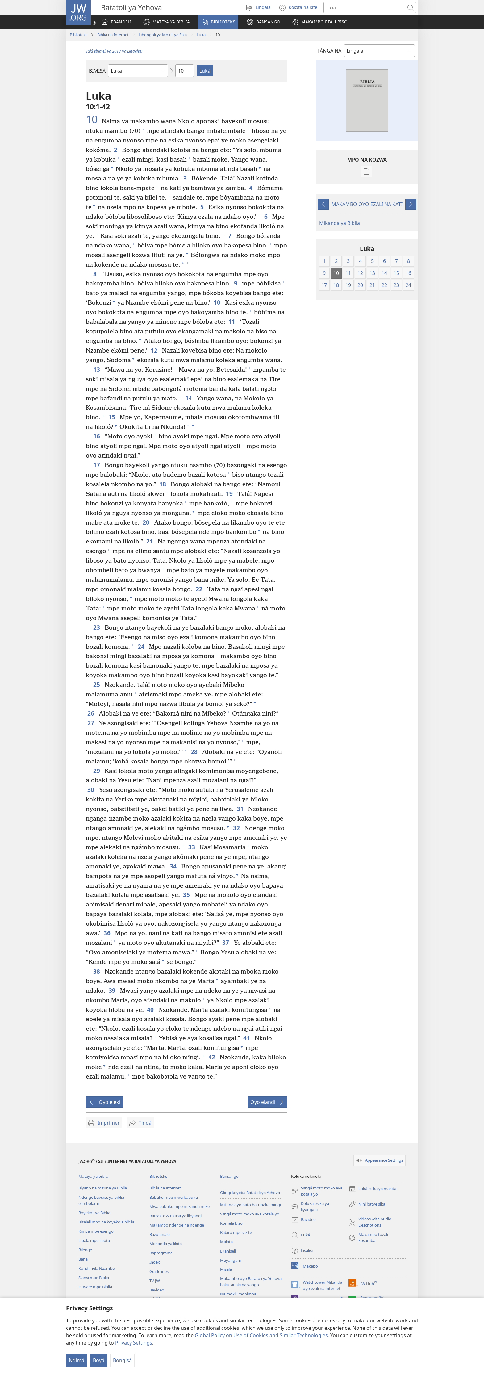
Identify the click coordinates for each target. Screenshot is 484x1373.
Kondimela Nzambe (96, 1268)
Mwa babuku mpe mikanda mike (179, 1206)
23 (97, 627)
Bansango (229, 1176)
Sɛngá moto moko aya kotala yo (249, 1214)
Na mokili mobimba (238, 1294)
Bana (83, 1259)
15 (112, 417)
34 (174, 866)
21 (150, 541)
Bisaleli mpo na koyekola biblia (106, 1222)
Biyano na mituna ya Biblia (102, 1188)
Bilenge (85, 1250)
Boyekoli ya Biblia (94, 1212)
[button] (166, 22)
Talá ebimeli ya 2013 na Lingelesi (114, 51)
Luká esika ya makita (372, 1189)
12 (155, 350)
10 (93, 119)
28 (195, 751)
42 (212, 1057)
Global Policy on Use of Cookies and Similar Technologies (261, 1335)
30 (91, 789)
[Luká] (364, 7)
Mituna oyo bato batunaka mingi (250, 1204)
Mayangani (230, 1260)
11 (232, 321)
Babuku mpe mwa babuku (173, 1197)
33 (192, 847)
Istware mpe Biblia (95, 1287)
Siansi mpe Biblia (93, 1277)
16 (97, 436)
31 (241, 809)
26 (91, 713)
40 (151, 1009)
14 (189, 398)
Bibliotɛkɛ (78, 34)
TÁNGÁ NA (329, 50)
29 (97, 771)
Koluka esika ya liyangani (310, 1207)
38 (97, 971)
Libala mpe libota (94, 1240)
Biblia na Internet (113, 34)
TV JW (154, 1280)
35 (187, 894)
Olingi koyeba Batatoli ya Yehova (250, 1192)
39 (113, 990)
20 (147, 522)
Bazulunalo (159, 1234)
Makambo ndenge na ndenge (176, 1225)
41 (247, 1038)
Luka (201, 34)
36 (108, 933)
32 (237, 828)
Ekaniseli (228, 1251)
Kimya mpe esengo (96, 1231)
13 (97, 369)
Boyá (98, 1360)
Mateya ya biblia (93, 1176)
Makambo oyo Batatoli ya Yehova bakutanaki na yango (251, 1281)
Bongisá (122, 1360)
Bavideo (156, 1290)
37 (226, 942)
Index (154, 1262)
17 (97, 465)
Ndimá (76, 1360)
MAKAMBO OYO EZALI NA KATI (367, 204)
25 (97, 684)
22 (200, 589)
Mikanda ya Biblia (339, 223)
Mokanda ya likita (165, 1243)
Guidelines (159, 1271)
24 (142, 646)
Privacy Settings (133, 1342)
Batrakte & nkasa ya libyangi (175, 1216)
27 (91, 723)
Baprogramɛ (160, 1253)
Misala (226, 1269)
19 (230, 493)
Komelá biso (231, 1223)
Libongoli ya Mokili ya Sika (163, 34)
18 (163, 484)
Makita (226, 1241)
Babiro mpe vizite (236, 1232)
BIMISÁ (97, 70)
